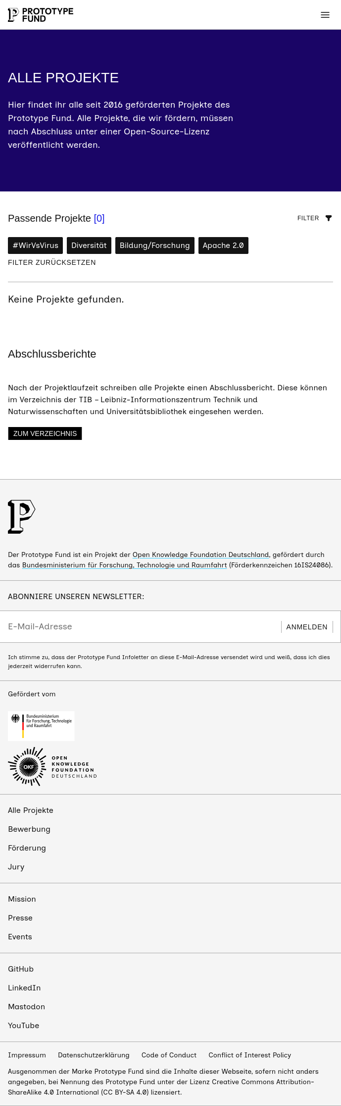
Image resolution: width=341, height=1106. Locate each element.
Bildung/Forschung (155, 245)
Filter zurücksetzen (52, 262)
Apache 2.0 (223, 245)
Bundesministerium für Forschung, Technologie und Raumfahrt (124, 565)
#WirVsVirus (35, 245)
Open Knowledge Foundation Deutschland (201, 555)
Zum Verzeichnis (45, 433)
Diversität (89, 245)
